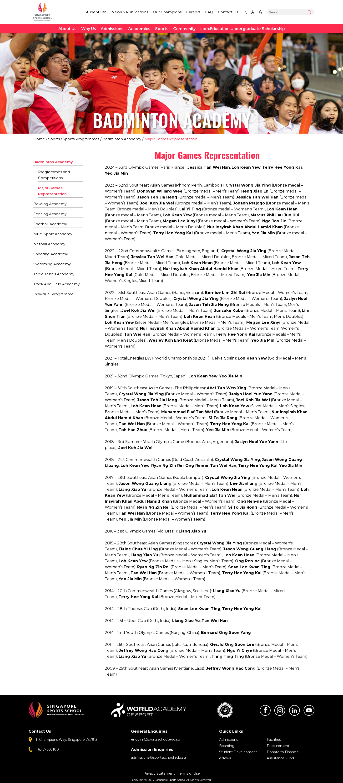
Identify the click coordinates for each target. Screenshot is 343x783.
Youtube (308, 710)
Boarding (226, 746)
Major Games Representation (52, 191)
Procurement (278, 746)
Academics (139, 28)
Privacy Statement (159, 773)
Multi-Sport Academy (52, 234)
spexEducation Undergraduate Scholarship (242, 28)
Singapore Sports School (44, 12)
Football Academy (50, 224)
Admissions (112, 28)
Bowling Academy (49, 204)
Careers (193, 12)
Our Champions (167, 12)
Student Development (238, 752)
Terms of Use (189, 773)
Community (184, 28)
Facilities (274, 739)
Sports (161, 28)
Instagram (279, 710)
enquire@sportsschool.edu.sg (155, 739)
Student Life (96, 12)
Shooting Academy (50, 254)
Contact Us (228, 12)
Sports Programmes (81, 139)
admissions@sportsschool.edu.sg (158, 757)
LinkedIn (294, 710)
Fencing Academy (49, 214)
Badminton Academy (121, 139)
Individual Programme (53, 294)
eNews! (225, 758)
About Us (67, 28)
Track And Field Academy (56, 284)
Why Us (88, 28)
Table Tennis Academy (53, 274)
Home (39, 139)
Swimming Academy (52, 264)
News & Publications (129, 12)
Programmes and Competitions (54, 175)
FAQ (209, 12)
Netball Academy (49, 244)
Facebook (265, 710)
